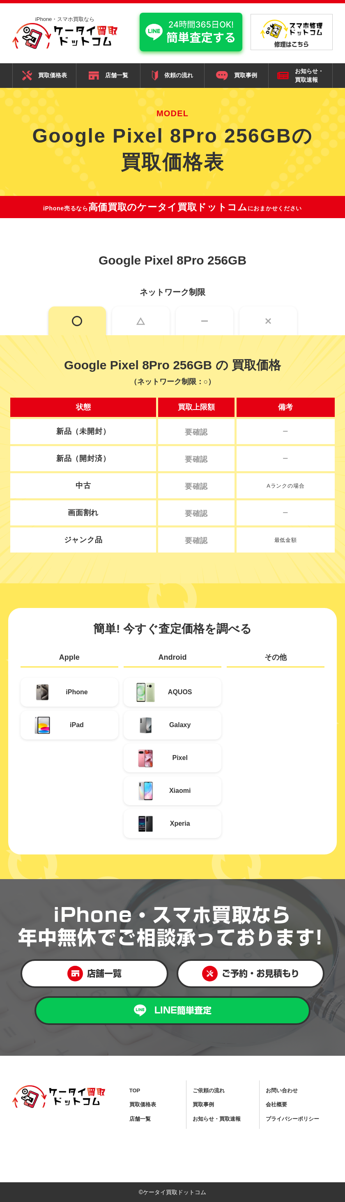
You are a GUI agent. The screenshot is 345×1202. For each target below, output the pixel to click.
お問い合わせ (282, 1090)
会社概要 (276, 1104)
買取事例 (236, 75)
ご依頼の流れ (209, 1090)
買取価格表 (44, 76)
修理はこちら (291, 33)
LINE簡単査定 (173, 1010)
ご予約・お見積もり (250, 973)
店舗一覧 (108, 75)
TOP (134, 1090)
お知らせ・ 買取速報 (300, 75)
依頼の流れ (172, 75)
